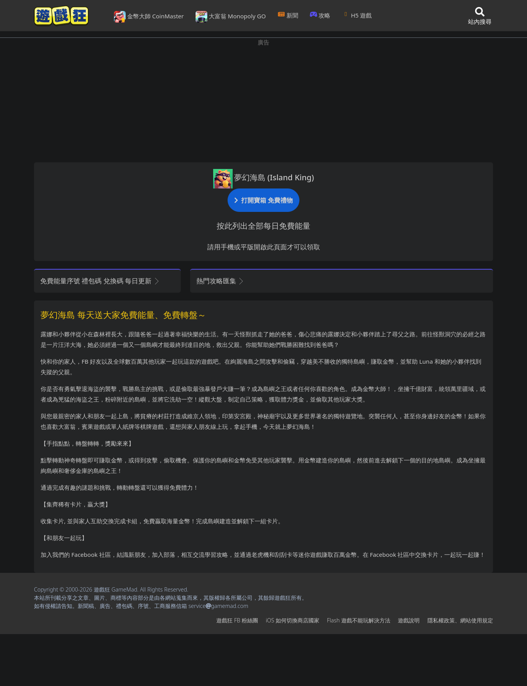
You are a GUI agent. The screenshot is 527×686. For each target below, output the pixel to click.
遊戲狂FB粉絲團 (237, 620)
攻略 (320, 15)
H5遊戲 (357, 15)
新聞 (288, 15)
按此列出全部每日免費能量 (263, 225)
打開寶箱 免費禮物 (263, 199)
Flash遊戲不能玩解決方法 (358, 620)
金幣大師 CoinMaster (149, 17)
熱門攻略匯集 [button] (220, 280)
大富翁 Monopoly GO (231, 17)
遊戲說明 (409, 620)
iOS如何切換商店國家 (292, 620)
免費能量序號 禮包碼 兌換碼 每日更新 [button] (100, 280)
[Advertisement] (263, 101)
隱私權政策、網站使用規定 (460, 620)
